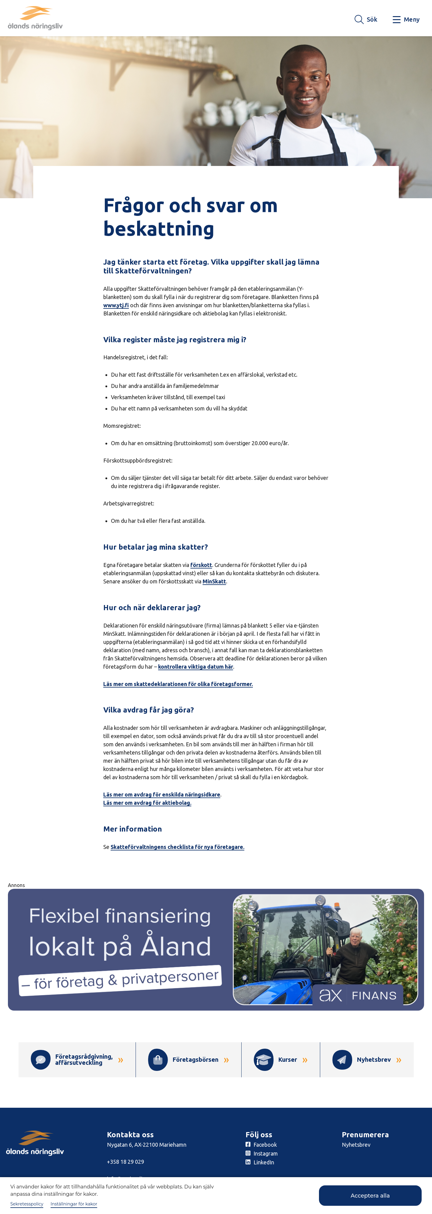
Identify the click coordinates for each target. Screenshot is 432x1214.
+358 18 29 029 (125, 1162)
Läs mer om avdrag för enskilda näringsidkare (161, 794)
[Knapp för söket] (366, 20)
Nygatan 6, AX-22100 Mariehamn (146, 1145)
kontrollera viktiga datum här (195, 666)
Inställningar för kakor (74, 1204)
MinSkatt (214, 581)
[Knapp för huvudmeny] (406, 20)
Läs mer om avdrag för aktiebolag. (147, 803)
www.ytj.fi (116, 305)
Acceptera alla (370, 1195)
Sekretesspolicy (26, 1204)
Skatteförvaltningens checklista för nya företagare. (177, 847)
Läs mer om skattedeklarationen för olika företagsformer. (178, 684)
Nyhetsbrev (356, 1145)
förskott (201, 565)
